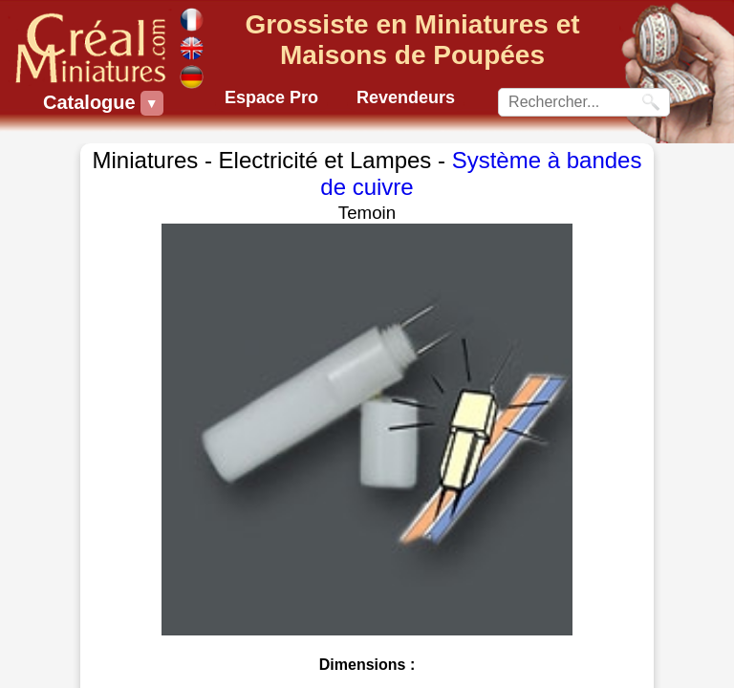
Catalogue (91, 103)
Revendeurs (405, 97)
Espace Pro (271, 97)
